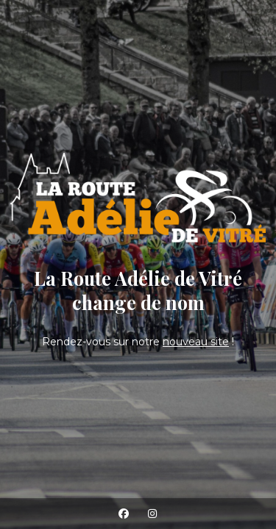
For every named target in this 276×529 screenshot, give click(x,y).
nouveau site (196, 341)
